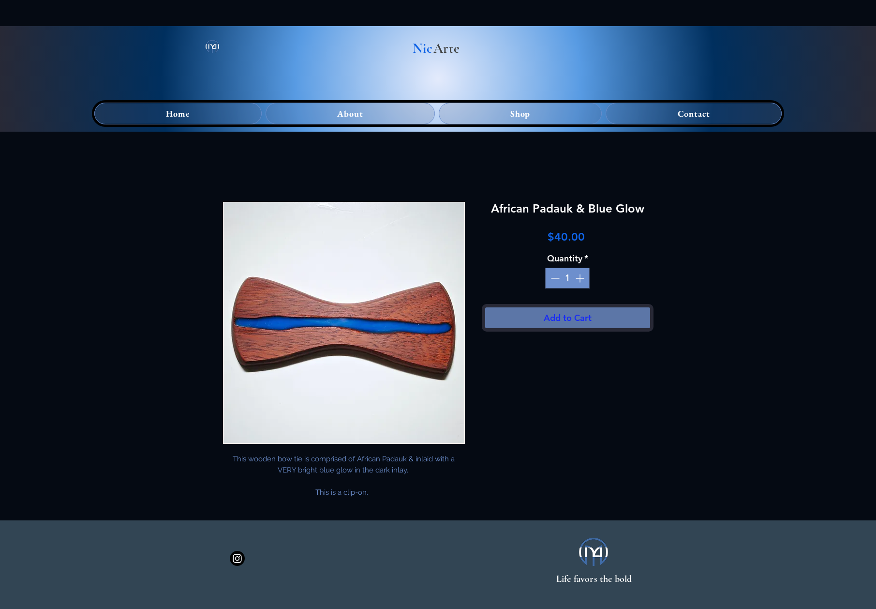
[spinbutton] (567, 278)
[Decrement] (554, 278)
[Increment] (580, 278)
